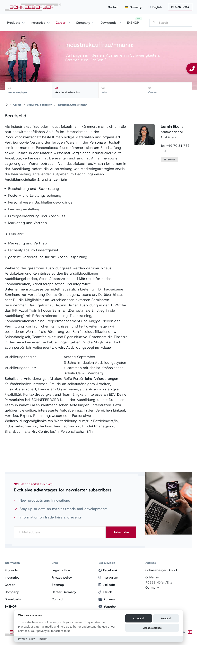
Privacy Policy (26, 638)
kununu (106, 599)
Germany (133, 7)
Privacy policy (62, 577)
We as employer (28, 90)
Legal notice (61, 570)
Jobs (121, 90)
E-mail (169, 159)
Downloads (109, 23)
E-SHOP (133, 23)
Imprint (43, 638)
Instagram (108, 577)
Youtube (107, 606)
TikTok (105, 592)
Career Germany (64, 592)
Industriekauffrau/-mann (72, 104)
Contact (113, 7)
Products (14, 23)
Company (83, 23)
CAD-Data (180, 7)
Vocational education (75, 90)
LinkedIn (106, 585)
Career (61, 23)
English (155, 7)
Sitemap (58, 585)
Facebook (107, 570)
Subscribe (121, 532)
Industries (39, 23)
